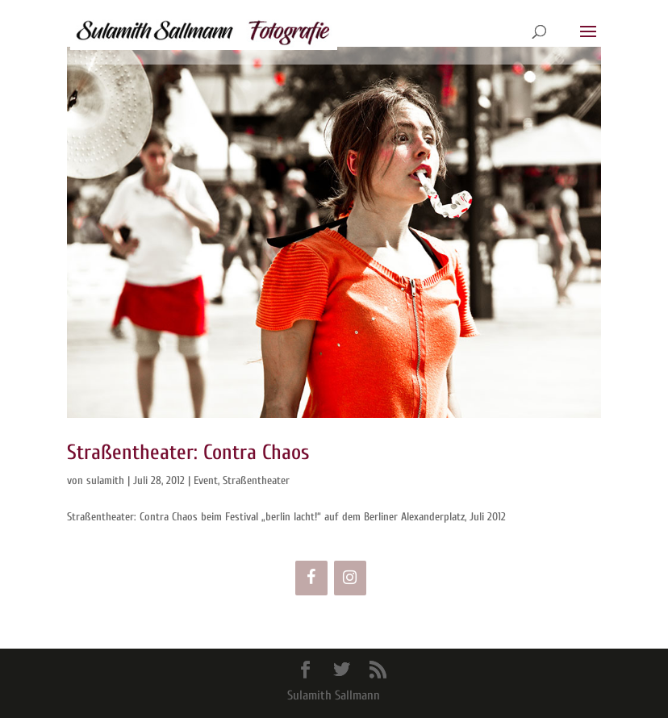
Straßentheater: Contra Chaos (188, 452)
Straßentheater (256, 480)
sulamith (105, 480)
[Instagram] (350, 578)
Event (206, 480)
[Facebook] (311, 578)
